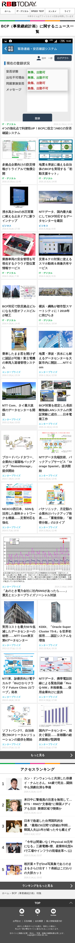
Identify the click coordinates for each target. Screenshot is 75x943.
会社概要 (39, 921)
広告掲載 (28, 921)
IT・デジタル (22, 11)
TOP (37, 903)
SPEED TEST (37, 11)
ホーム (8, 11)
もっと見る (38, 755)
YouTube (53, 915)
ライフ (67, 11)
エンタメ (52, 11)
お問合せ (17, 921)
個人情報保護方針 (54, 921)
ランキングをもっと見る (37, 885)
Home (22, 915)
